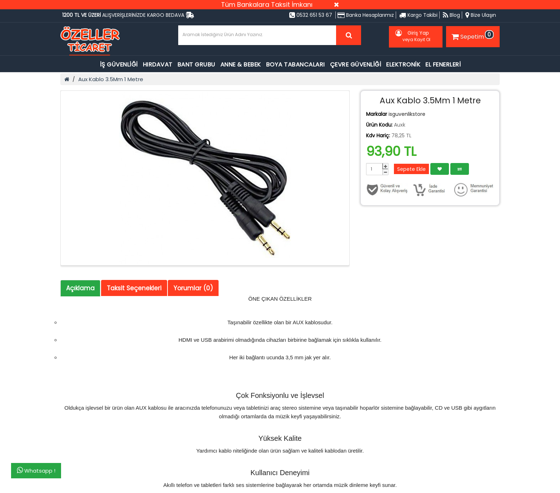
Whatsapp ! (36, 470)
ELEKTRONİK (403, 64)
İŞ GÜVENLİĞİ (119, 64)
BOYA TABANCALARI (295, 64)
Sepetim (472, 35)
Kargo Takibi (418, 15)
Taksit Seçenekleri (134, 288)
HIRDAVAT (157, 64)
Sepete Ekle (411, 169)
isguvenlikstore (407, 114)
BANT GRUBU (196, 64)
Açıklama (80, 288)
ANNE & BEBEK (240, 64)
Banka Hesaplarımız (366, 15)
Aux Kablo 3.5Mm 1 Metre (110, 79)
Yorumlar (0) (193, 288)
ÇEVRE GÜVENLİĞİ (355, 64)
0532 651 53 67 (310, 15)
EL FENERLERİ (443, 64)
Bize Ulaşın (480, 15)
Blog (451, 15)
